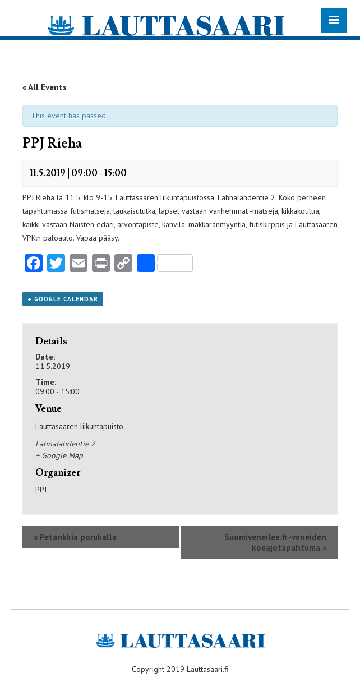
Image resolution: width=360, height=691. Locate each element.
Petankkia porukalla (75, 537)
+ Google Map (59, 455)
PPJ (41, 490)
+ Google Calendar (62, 299)
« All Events (44, 87)
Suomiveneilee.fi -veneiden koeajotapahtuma (275, 542)
